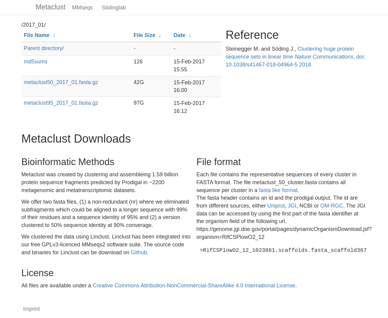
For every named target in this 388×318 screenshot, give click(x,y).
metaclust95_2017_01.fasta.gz (61, 103)
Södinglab (114, 8)
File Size (145, 35)
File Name (37, 35)
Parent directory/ (44, 48)
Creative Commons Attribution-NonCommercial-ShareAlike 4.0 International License (194, 286)
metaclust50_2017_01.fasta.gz (61, 82)
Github (139, 252)
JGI (292, 206)
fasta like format (278, 190)
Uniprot (276, 206)
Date (180, 35)
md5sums (36, 62)
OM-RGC (331, 206)
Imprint (31, 309)
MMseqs (82, 8)
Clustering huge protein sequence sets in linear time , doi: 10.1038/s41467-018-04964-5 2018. (295, 56)
